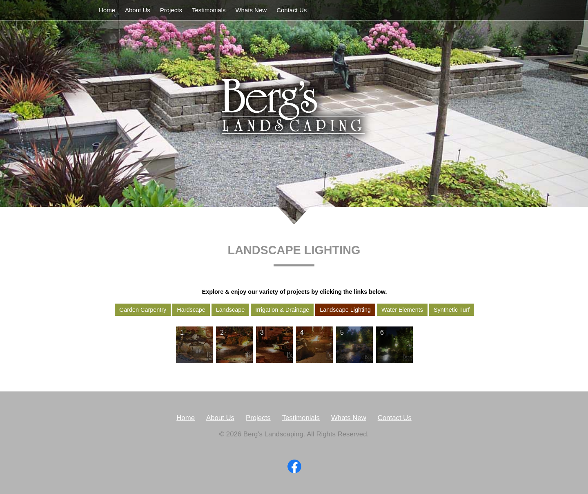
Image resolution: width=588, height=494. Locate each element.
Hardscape (191, 309)
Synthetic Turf (452, 309)
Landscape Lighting (345, 309)
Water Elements (402, 309)
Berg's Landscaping (294, 111)
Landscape (230, 309)
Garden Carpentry (142, 309)
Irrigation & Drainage (282, 309)
